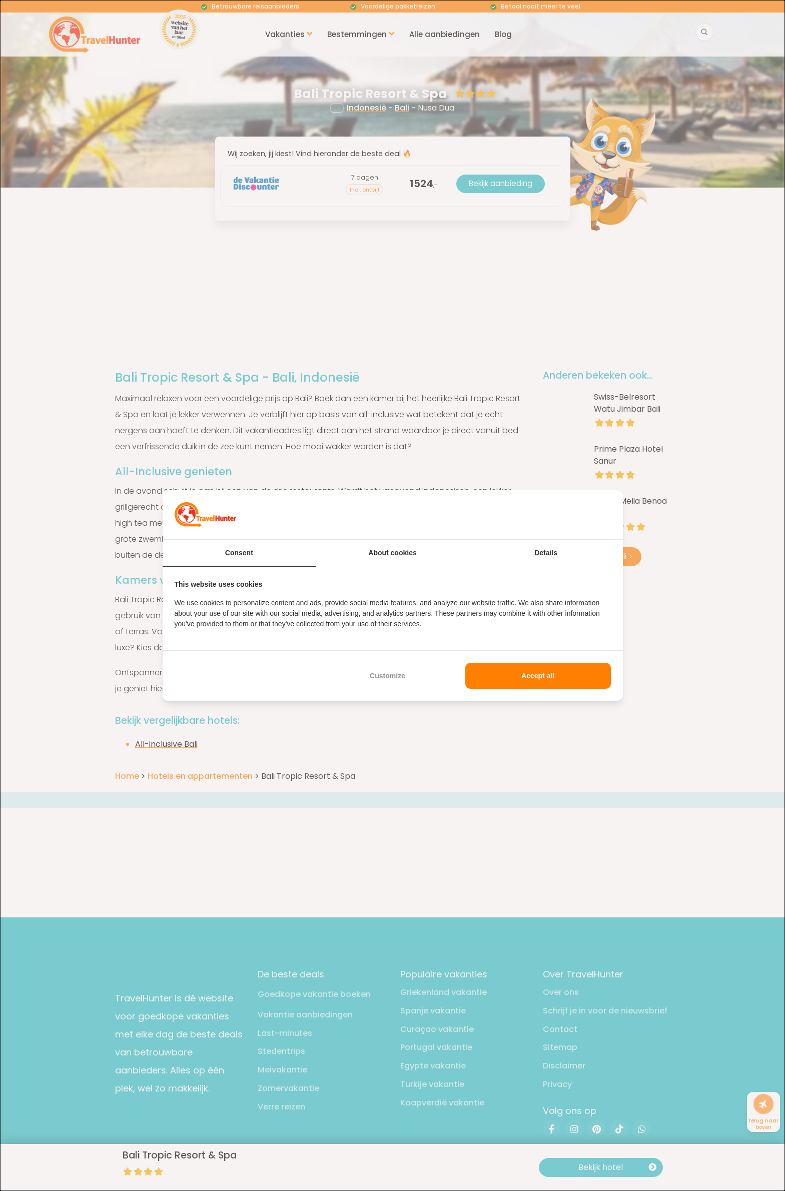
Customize (387, 676)
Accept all (537, 676)
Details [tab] (545, 553)
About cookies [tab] (392, 553)
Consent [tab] (239, 553)
